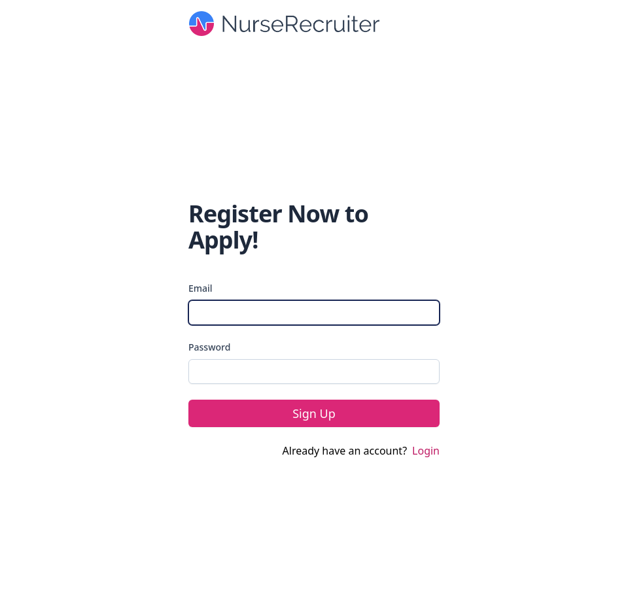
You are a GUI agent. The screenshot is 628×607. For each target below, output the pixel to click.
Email (200, 288)
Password (209, 347)
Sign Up (314, 413)
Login (426, 450)
